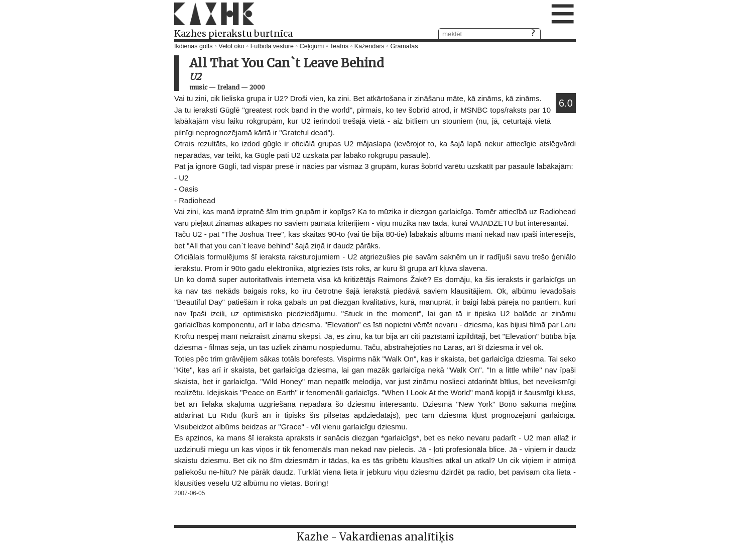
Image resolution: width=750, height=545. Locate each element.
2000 (257, 87)
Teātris (339, 46)
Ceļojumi (312, 46)
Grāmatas (404, 46)
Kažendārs (369, 46)
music (198, 87)
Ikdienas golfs (193, 46)
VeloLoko (231, 46)
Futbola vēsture (272, 46)
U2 (195, 76)
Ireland (228, 87)
